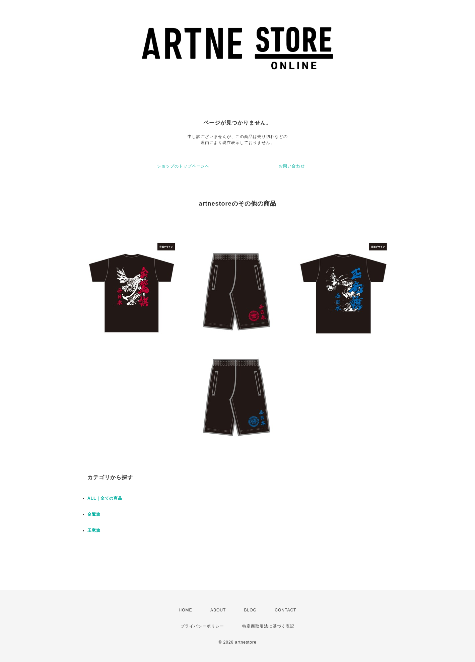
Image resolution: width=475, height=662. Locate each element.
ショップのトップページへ (183, 166)
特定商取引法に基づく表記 (268, 626)
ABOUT (218, 610)
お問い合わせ (292, 166)
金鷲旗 (93, 514)
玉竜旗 (93, 530)
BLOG (250, 610)
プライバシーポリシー (202, 626)
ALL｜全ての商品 (104, 498)
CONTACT (285, 610)
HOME (185, 610)
